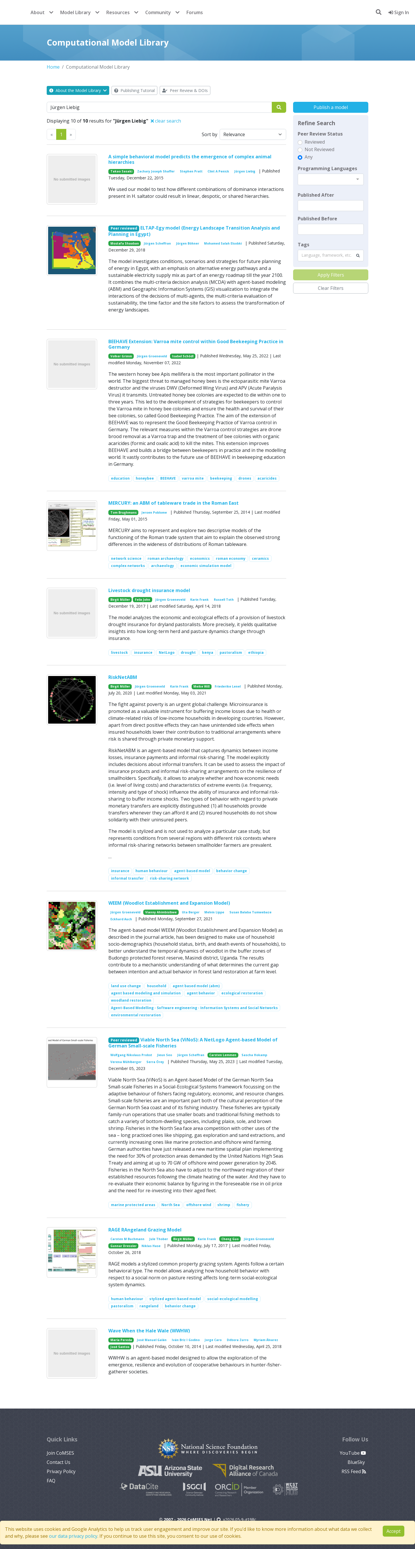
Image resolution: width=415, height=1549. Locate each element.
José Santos (119, 1347)
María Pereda (121, 1340)
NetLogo (167, 652)
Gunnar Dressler (123, 1246)
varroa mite (193, 478)
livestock (119, 652)
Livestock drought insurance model (149, 590)
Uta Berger (190, 912)
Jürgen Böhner (187, 243)
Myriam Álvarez (266, 1340)
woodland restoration (131, 1000)
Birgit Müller (120, 600)
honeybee (145, 478)
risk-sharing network (169, 878)
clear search (166, 121)
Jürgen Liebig (244, 171)
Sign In (398, 12)
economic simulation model (205, 565)
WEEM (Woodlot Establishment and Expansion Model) (169, 903)
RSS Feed (354, 1471)
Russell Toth (224, 600)
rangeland (149, 1306)
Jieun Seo (164, 1055)
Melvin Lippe (214, 912)
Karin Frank (199, 600)
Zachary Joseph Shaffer (156, 171)
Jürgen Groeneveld (152, 356)
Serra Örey (155, 1062)
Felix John (142, 600)
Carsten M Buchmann (127, 1239)
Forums (194, 12)
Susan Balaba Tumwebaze (250, 912)
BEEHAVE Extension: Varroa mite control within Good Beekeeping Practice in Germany (195, 344)
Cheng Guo (230, 1239)
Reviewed (315, 142)
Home (53, 67)
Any (309, 157)
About (38, 12)
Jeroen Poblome (154, 512)
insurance (143, 652)
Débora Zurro (237, 1340)
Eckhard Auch (121, 919)
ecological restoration (242, 993)
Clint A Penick (218, 171)
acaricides (267, 478)
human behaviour (151, 870)
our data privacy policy (73, 1536)
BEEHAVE (168, 478)
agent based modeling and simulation (146, 993)
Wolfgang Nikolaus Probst (131, 1055)
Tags (303, 244)
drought (188, 652)
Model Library (75, 12)
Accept (393, 1531)
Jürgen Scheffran (157, 243)
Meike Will (201, 686)
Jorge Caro (213, 1340)
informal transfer (127, 878)
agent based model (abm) (196, 985)
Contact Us (58, 1462)
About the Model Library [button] (78, 90)
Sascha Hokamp (254, 1055)
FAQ (51, 1480)
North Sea (170, 1204)
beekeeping (221, 478)
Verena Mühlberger (126, 1062)
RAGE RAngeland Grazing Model (145, 1230)
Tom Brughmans (123, 512)
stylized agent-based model (175, 1298)
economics (200, 558)
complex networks (128, 565)
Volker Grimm (121, 356)
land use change (126, 985)
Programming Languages (327, 168)
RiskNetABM (122, 677)
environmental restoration (136, 1015)
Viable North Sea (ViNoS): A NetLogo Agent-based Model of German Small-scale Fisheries (193, 1043)
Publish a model (331, 107)
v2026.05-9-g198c (236, 1519)
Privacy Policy (61, 1471)
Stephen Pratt (191, 171)
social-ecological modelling (232, 1298)
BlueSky (357, 1462)
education (120, 478)
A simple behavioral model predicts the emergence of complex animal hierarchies (189, 159)
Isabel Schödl (182, 356)
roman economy (231, 558)
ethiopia (256, 652)
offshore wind (198, 1204)
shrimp (223, 1204)
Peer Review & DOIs (185, 90)
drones (244, 478)
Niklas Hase (151, 1246)
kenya (207, 652)
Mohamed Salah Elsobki (223, 243)
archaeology (162, 565)
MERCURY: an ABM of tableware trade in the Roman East (173, 503)
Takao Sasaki (121, 171)
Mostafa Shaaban (124, 243)
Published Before (317, 218)
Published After (316, 195)
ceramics (260, 558)
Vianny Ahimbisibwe (161, 912)
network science (126, 558)
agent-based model (192, 870)
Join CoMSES (60, 1453)
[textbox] (331, 205)
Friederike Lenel (228, 686)
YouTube (353, 1453)
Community (158, 12)
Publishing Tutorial (134, 90)
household (156, 985)
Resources (118, 12)
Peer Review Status (320, 134)
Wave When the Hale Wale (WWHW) (149, 1331)
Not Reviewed (319, 149)
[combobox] (331, 179)
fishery (243, 1204)
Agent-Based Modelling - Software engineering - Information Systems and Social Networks (194, 1007)
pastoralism (231, 652)
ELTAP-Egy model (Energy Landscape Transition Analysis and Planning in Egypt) (194, 231)
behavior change (231, 870)
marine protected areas (133, 1204)
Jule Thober (158, 1239)
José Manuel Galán (152, 1340)
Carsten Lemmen (222, 1055)
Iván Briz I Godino (186, 1340)
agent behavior (201, 993)
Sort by (209, 134)
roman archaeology (166, 558)
